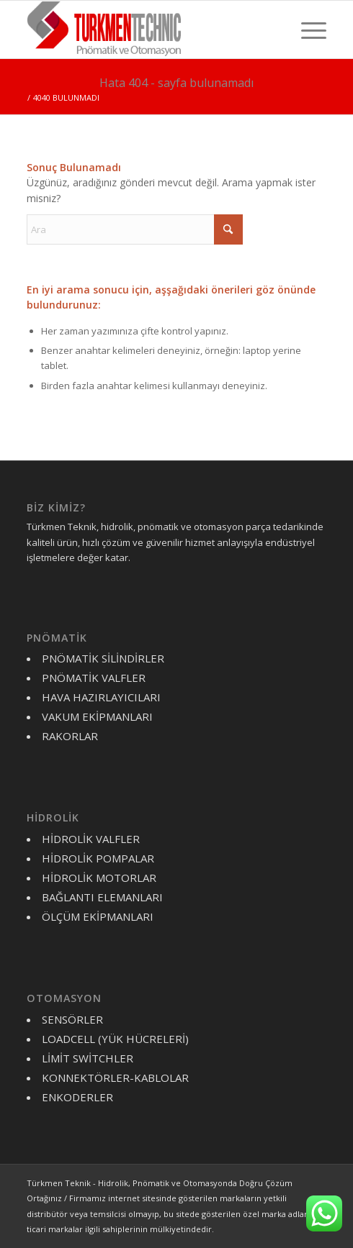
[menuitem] (306, 29)
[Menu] (306, 29)
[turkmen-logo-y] (147, 29)
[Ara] (135, 229)
